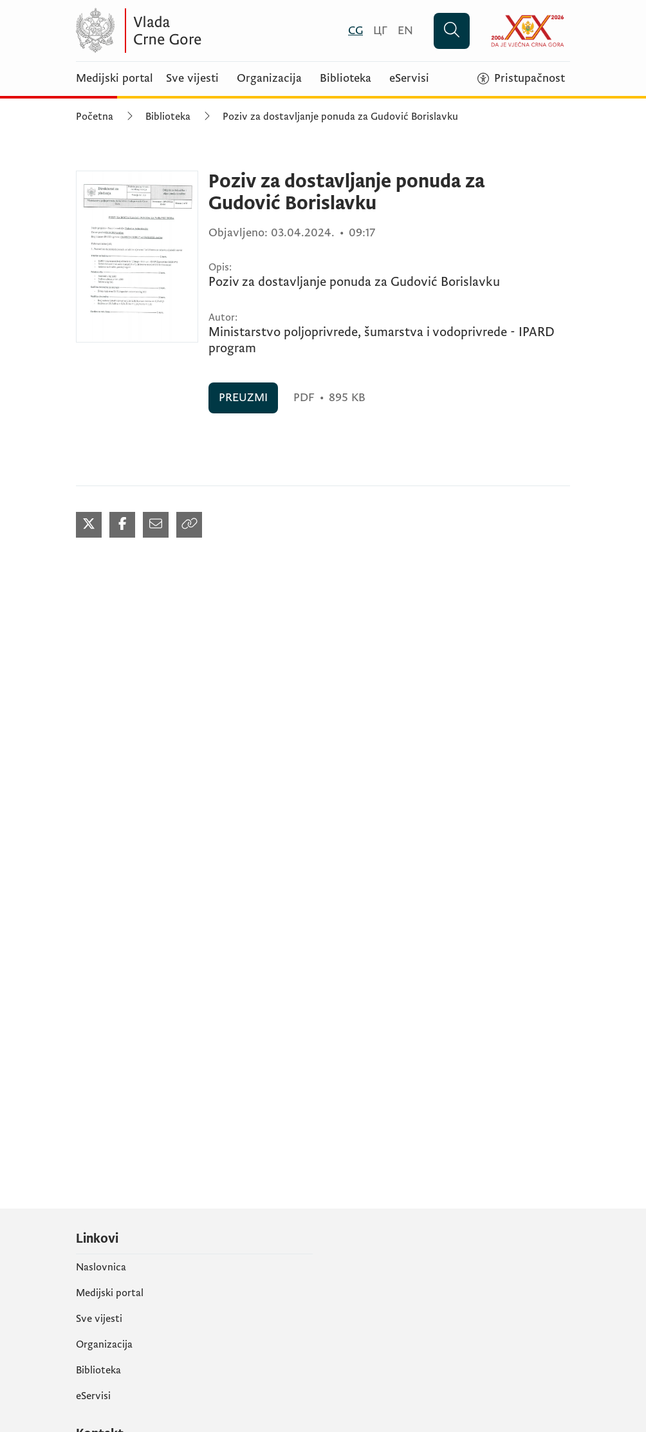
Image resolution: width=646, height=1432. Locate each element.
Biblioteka (345, 78)
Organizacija (269, 78)
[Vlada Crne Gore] (201, 30)
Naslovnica (101, 1267)
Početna (94, 116)
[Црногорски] (380, 30)
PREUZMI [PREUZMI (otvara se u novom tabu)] (243, 397)
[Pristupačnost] (521, 78)
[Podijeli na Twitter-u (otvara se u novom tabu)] (89, 525)
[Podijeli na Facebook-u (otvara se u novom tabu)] (122, 525)
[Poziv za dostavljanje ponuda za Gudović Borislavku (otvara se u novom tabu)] (137, 257)
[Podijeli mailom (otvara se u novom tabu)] (156, 525)
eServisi (409, 78)
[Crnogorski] (355, 30)
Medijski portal (114, 78)
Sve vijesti (192, 78)
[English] (405, 30)
